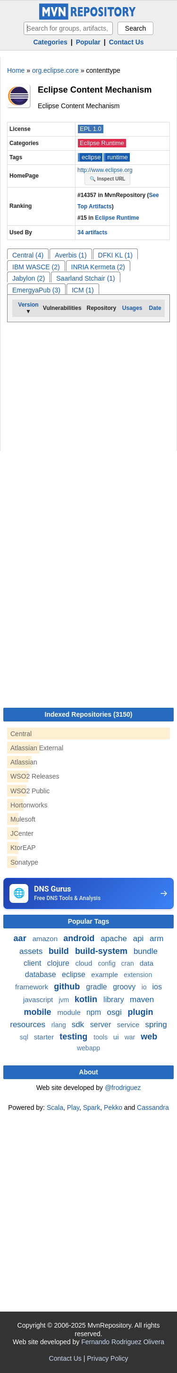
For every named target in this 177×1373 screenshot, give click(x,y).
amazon (46, 939)
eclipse (91, 157)
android (80, 938)
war (131, 1037)
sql (25, 1037)
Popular (88, 42)
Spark (92, 1107)
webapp (88, 1048)
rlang (59, 1025)
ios (156, 987)
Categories (50, 42)
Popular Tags (89, 921)
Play (73, 1107)
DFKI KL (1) (115, 255)
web (149, 1036)
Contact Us (126, 42)
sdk (79, 1024)
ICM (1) (83, 290)
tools (101, 1037)
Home (16, 70)
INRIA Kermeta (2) (98, 267)
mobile (39, 1012)
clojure (59, 963)
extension (138, 974)
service (129, 1025)
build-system (102, 951)
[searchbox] (68, 28)
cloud (84, 963)
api (139, 938)
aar (21, 938)
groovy (125, 987)
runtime (117, 157)
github (68, 986)
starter (45, 1037)
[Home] (88, 17)
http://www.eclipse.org (105, 170)
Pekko (113, 1107)
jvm (65, 1000)
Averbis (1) (70, 255)
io (145, 987)
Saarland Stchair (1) (85, 278)
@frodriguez (123, 1087)
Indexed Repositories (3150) (89, 714)
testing (74, 1036)
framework (32, 987)
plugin (140, 1012)
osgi (115, 1012)
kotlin (87, 999)
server (101, 1025)
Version (28, 304)
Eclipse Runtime (102, 142)
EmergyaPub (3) (36, 290)
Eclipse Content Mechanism (95, 89)
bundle (146, 951)
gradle (97, 987)
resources (28, 1024)
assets (32, 951)
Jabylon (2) (28, 278)
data (146, 963)
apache (115, 938)
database (41, 974)
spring (156, 1024)
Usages (132, 308)
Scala (55, 1107)
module (70, 1012)
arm (156, 938)
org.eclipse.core (55, 70)
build (60, 951)
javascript (39, 999)
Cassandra (153, 1107)
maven (142, 999)
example (105, 974)
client (33, 963)
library (114, 999)
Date (155, 308)
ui (117, 1037)
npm (94, 1012)
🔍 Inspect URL (107, 178)
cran (128, 963)
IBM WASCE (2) (36, 267)
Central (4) (27, 255)
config (107, 963)
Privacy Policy (107, 1358)
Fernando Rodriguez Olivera (122, 1342)
